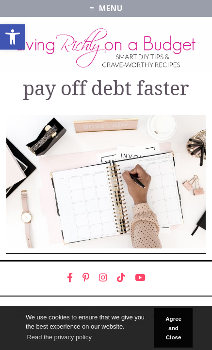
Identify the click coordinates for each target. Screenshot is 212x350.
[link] (12, 37)
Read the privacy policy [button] (59, 337)
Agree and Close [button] (173, 328)
